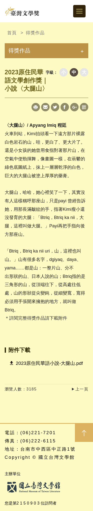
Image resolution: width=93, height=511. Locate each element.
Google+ (74, 107)
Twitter (55, 107)
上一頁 (82, 389)
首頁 (12, 32)
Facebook (65, 107)
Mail (45, 107)
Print (35, 107)
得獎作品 (35, 32)
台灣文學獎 (22, 11)
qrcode (84, 107)
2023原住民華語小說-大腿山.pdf (49, 363)
